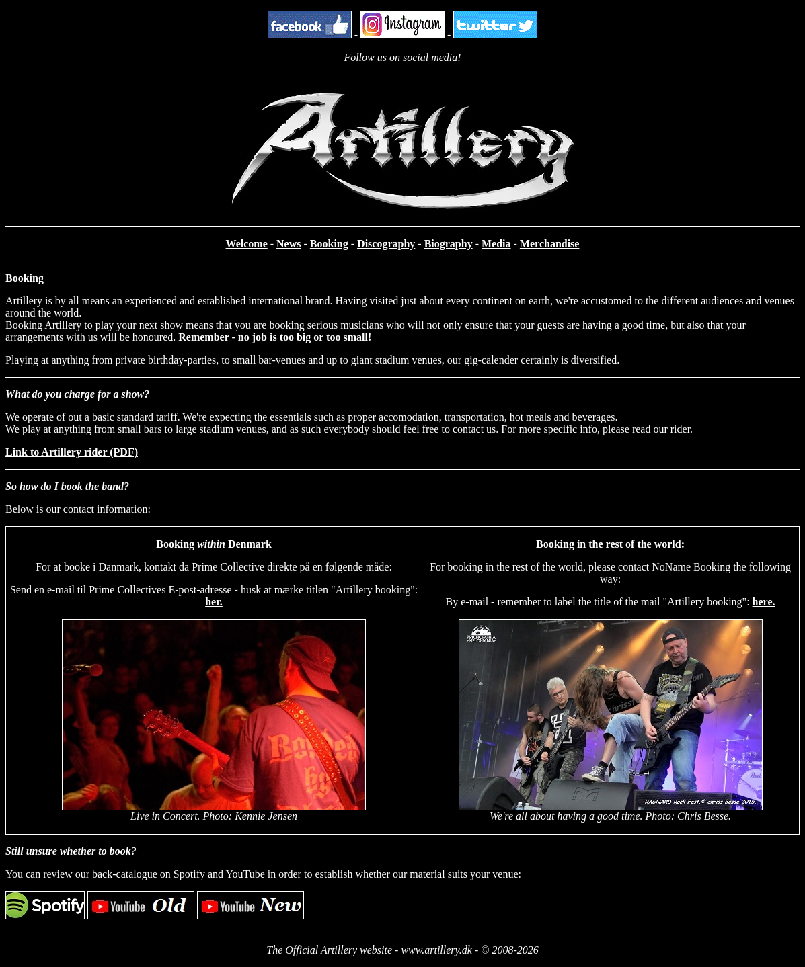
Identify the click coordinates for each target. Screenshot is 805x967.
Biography (448, 243)
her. (214, 601)
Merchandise (550, 243)
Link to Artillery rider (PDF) (71, 452)
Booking (329, 243)
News (288, 243)
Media (496, 243)
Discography (386, 243)
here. (764, 601)
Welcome (247, 243)
